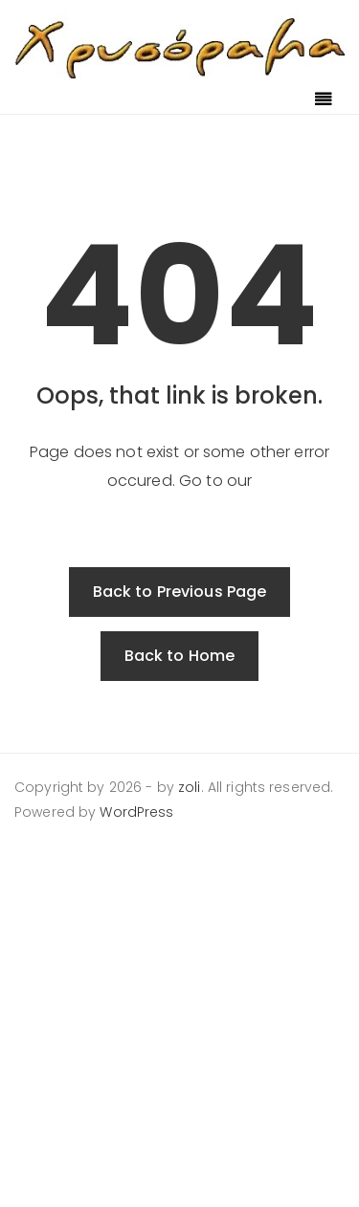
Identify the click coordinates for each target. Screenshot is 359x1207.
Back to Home (180, 656)
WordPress (136, 812)
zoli (189, 787)
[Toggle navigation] (324, 100)
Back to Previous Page (180, 592)
